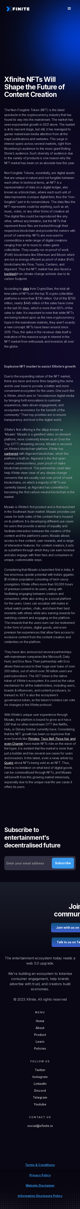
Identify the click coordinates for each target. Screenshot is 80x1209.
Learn (40, 1041)
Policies (40, 1048)
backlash (10, 274)
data (26, 288)
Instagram (40, 1077)
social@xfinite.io (40, 1126)
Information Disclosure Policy (40, 1196)
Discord (40, 1090)
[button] (69, 8)
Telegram (40, 1097)
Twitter (40, 1070)
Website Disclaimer (40, 1185)
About (40, 1028)
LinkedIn (40, 1083)
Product (40, 1035)
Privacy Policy (40, 1175)
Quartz (8, 763)
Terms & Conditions (40, 1165)
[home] (16, 8)
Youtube (40, 1104)
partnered (11, 453)
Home (40, 1021)
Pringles (33, 738)
